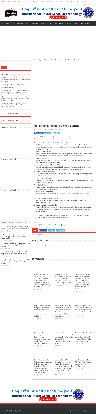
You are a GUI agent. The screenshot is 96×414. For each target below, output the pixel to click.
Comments (18, 222)
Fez (15, 1)
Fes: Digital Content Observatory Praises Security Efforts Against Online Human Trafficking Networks (13, 104)
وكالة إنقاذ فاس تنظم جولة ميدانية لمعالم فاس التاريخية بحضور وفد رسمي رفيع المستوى (15, 261)
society (39, 234)
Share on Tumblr (54, 225)
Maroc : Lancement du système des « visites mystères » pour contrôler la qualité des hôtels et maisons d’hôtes (15, 98)
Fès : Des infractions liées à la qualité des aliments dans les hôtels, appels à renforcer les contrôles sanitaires (15, 85)
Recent (4, 222)
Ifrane (57, 1)
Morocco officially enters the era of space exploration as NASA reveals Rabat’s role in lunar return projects (84, 337)
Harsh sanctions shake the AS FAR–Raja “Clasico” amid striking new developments (84, 363)
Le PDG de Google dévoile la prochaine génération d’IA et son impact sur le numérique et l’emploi (15, 79)
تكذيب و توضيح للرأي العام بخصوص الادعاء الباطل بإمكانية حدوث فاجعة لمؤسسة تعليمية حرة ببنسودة (15, 227)
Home (35, 60)
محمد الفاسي (39, 129)
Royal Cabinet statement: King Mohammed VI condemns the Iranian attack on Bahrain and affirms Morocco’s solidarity (43, 311)
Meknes (19, 1)
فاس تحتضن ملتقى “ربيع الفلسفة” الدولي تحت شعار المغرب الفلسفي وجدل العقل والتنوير (15, 244)
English (41, 60)
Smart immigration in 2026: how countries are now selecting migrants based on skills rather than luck (84, 310)
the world (73, 1)
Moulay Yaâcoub (50, 1)
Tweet (36, 225)
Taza (24, 1)
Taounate (35, 1)
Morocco (67, 1)
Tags (25, 222)
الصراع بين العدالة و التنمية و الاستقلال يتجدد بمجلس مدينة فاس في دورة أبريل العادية (14, 253)
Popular (11, 222)
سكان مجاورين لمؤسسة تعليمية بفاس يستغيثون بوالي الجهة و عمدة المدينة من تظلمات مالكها (13, 236)
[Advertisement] (48, 42)
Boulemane (41, 1)
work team (83, 1)
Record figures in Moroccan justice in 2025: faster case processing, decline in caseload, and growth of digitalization (64, 278)
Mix (78, 1)
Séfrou (61, 1)
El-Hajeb (29, 1)
